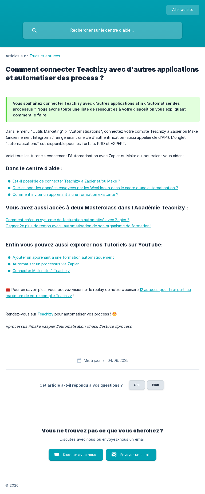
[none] (182, 10)
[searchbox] (102, 30)
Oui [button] (137, 385)
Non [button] (155, 385)
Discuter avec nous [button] (79, 454)
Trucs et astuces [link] (44, 56)
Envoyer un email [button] (134, 454)
